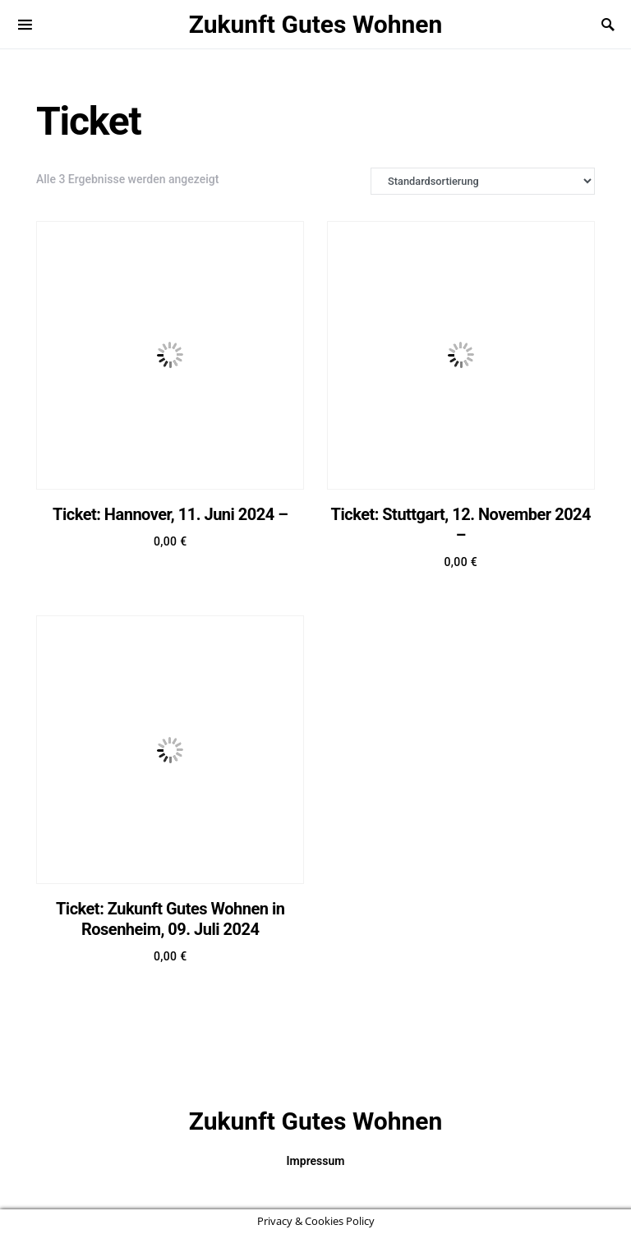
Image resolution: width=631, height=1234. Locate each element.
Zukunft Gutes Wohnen (316, 24)
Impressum (316, 1160)
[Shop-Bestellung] (483, 181)
